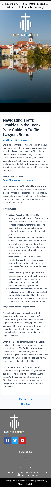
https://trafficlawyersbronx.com (18, 180)
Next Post (25, 404)
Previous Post (25, 399)
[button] (25, 107)
